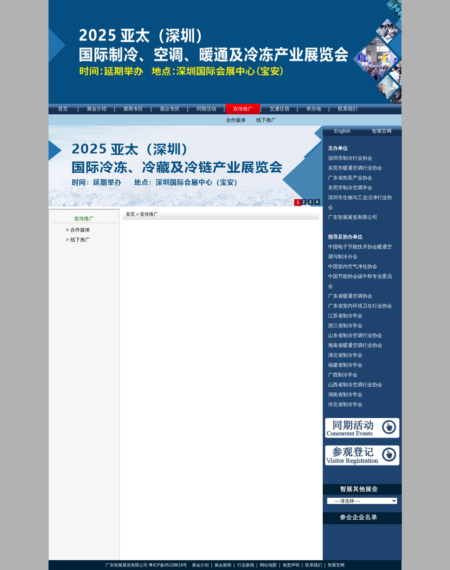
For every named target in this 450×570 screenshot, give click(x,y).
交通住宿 (279, 109)
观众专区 (170, 109)
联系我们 (348, 109)
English (342, 131)
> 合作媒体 (78, 230)
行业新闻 (245, 565)
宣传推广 (243, 109)
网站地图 (268, 565)
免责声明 (291, 565)
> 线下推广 (78, 239)
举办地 (313, 109)
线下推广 (266, 120)
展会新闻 (222, 565)
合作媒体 (236, 120)
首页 (63, 109)
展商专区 (133, 109)
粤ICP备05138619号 (168, 565)
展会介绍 (97, 109)
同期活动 (206, 109)
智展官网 (382, 131)
